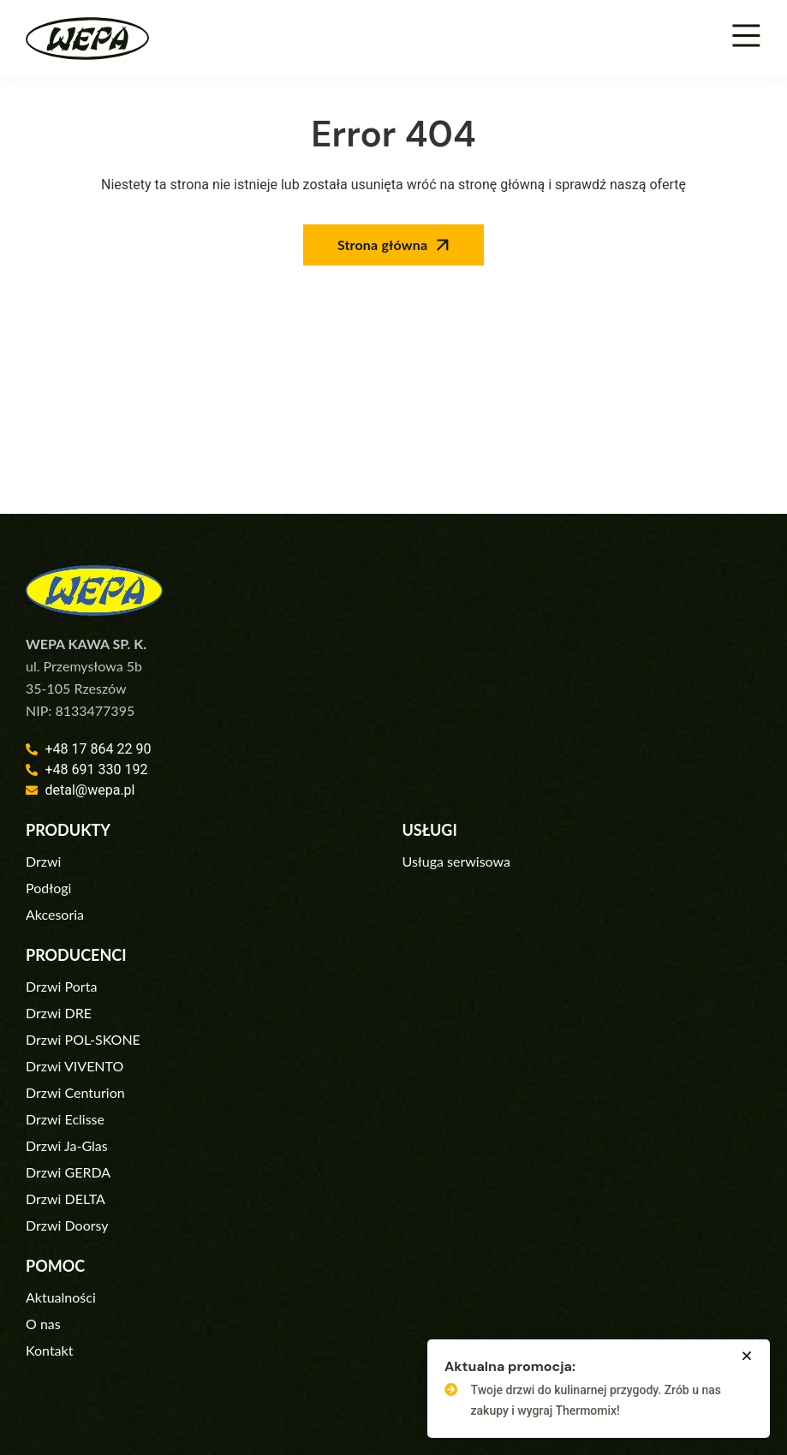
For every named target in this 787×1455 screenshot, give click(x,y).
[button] (747, 1356)
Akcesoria (55, 914)
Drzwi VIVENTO (74, 1066)
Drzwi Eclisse (65, 1119)
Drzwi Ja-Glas (67, 1145)
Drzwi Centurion (75, 1092)
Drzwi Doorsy (67, 1225)
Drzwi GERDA (68, 1172)
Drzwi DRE (59, 1013)
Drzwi (43, 861)
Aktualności (61, 1297)
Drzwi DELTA (65, 1198)
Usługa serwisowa (456, 861)
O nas (43, 1323)
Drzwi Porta (61, 986)
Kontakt (49, 1350)
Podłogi (48, 888)
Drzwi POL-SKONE (83, 1039)
